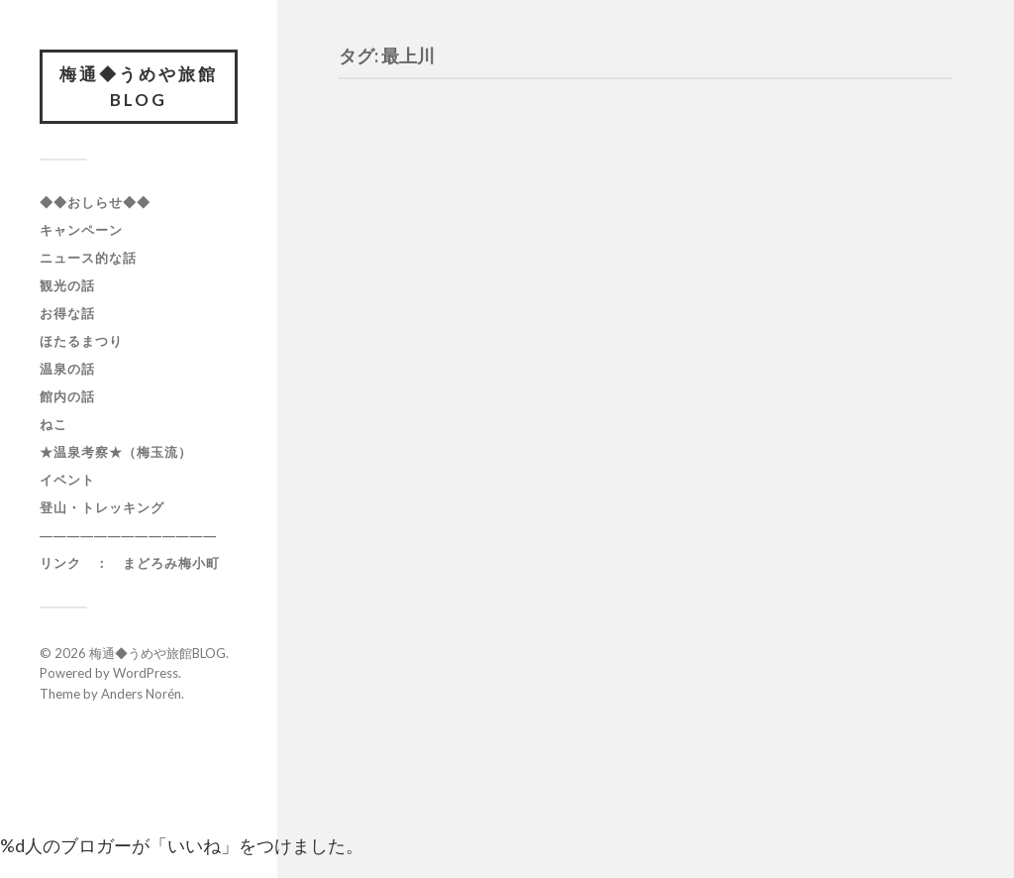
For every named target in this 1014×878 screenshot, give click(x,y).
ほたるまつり (81, 341)
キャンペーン (81, 230)
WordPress (145, 673)
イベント (67, 480)
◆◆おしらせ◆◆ (95, 202)
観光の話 (67, 285)
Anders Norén (141, 694)
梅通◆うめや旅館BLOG (138, 86)
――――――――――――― (128, 535)
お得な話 (67, 313)
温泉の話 (67, 369)
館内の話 (67, 396)
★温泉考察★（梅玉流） (116, 452)
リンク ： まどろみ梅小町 (130, 563)
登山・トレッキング (102, 507)
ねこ (53, 424)
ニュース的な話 (88, 258)
